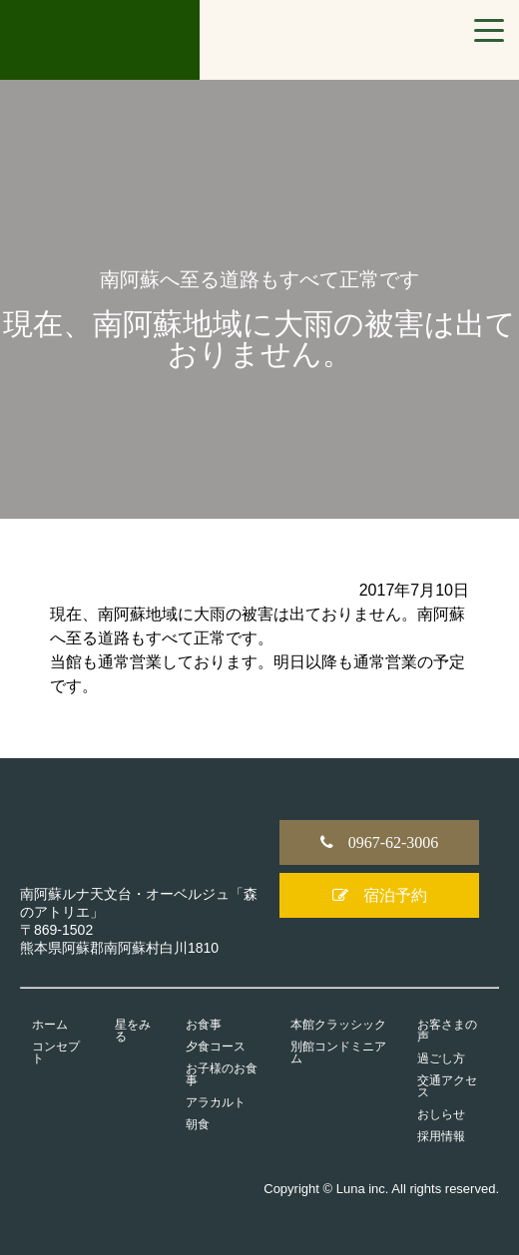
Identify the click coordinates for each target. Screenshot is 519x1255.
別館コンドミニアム (338, 1052)
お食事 (204, 1025)
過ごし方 (441, 1058)
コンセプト (56, 1052)
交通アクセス (447, 1086)
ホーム (50, 1025)
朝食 (198, 1124)
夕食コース (216, 1046)
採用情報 (441, 1136)
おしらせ (441, 1114)
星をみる (133, 1031)
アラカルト (216, 1102)
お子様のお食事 (222, 1074)
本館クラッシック (338, 1025)
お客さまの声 (447, 1031)
